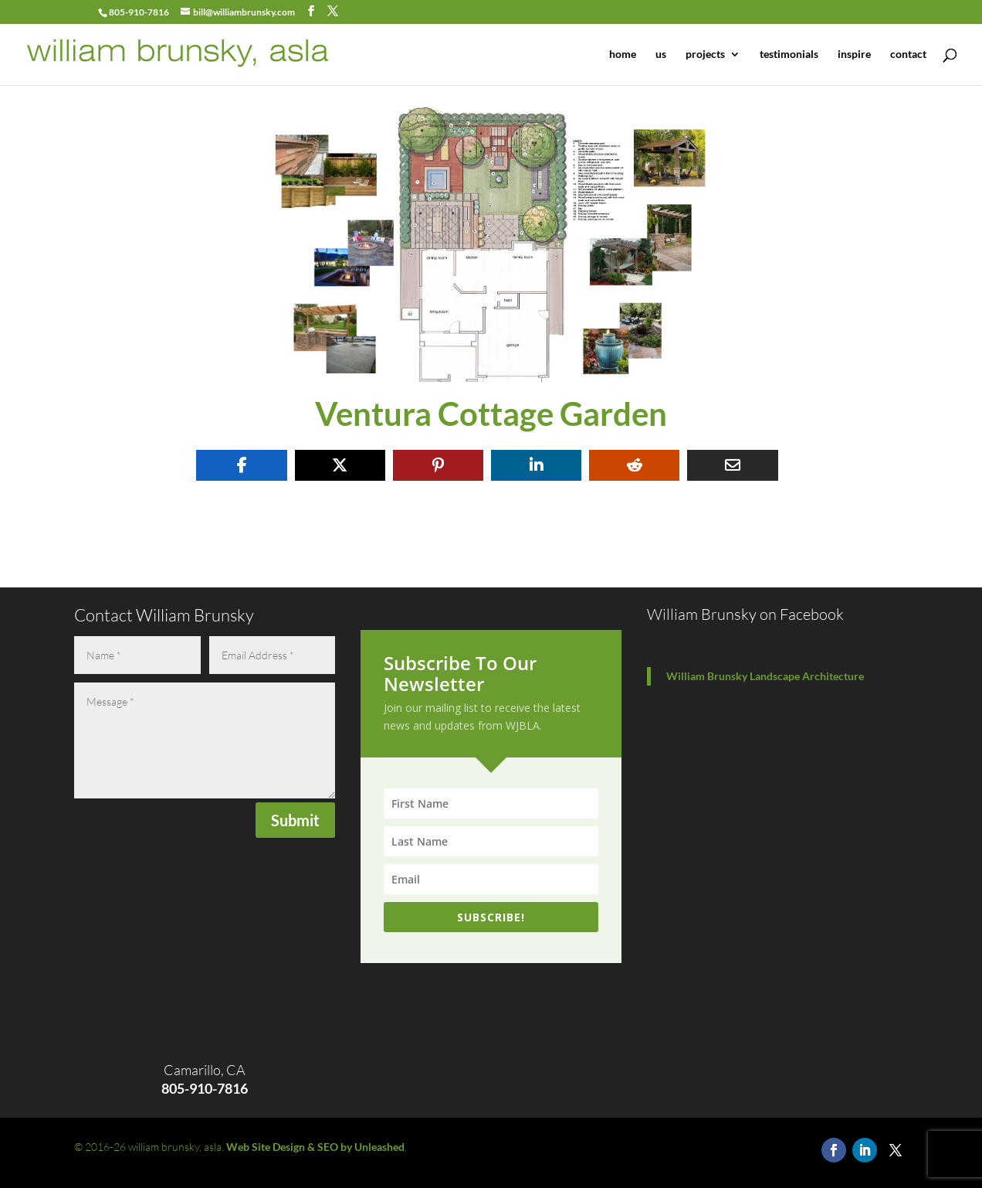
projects (705, 54)
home (622, 54)
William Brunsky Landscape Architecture (765, 676)
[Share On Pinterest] (438, 465)
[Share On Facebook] (241, 465)
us (660, 54)
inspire (854, 54)
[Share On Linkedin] (536, 465)
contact (908, 54)
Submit (295, 820)
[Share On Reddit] (634, 465)
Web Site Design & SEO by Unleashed (315, 1146)
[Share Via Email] (732, 465)
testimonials (789, 54)
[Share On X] (340, 465)
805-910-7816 (139, 12)
